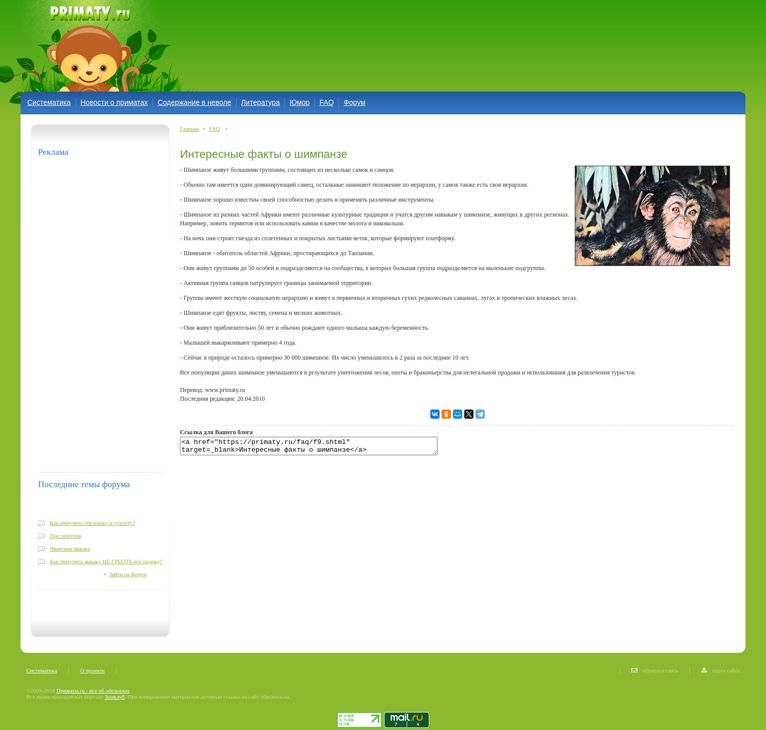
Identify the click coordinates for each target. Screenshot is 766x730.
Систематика (49, 102)
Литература (260, 102)
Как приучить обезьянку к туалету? (92, 523)
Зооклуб (114, 696)
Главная (189, 129)
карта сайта (720, 670)
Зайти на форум (128, 574)
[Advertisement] (351, 45)
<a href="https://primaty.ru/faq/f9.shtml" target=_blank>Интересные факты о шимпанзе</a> (324, 447)
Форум (354, 102)
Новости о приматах (114, 102)
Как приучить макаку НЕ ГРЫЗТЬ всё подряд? (106, 561)
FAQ (326, 102)
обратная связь (654, 670)
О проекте (92, 670)
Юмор (299, 102)
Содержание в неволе (194, 102)
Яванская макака (70, 548)
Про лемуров (65, 535)
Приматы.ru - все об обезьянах (93, 690)
